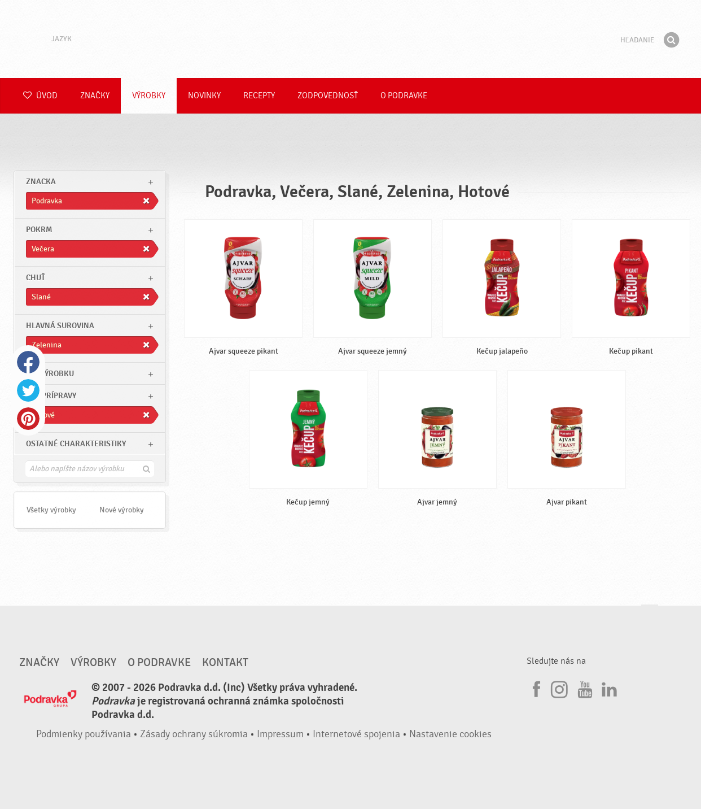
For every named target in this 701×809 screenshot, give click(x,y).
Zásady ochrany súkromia (194, 734)
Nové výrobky (121, 510)
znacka (41, 181)
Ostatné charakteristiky (76, 444)
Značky (94, 96)
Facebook (28, 362)
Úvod (40, 96)
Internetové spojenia (356, 734)
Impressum (280, 734)
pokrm (39, 229)
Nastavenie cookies (450, 734)
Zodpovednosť (327, 96)
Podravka (350, 39)
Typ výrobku (50, 374)
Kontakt (225, 662)
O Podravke (403, 96)
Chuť (35, 277)
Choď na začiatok (649, 615)
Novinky (204, 96)
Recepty (259, 96)
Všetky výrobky (51, 510)
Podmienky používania (83, 734)
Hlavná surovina (60, 325)
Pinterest (28, 418)
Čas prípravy (51, 396)
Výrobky (148, 96)
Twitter (28, 390)
